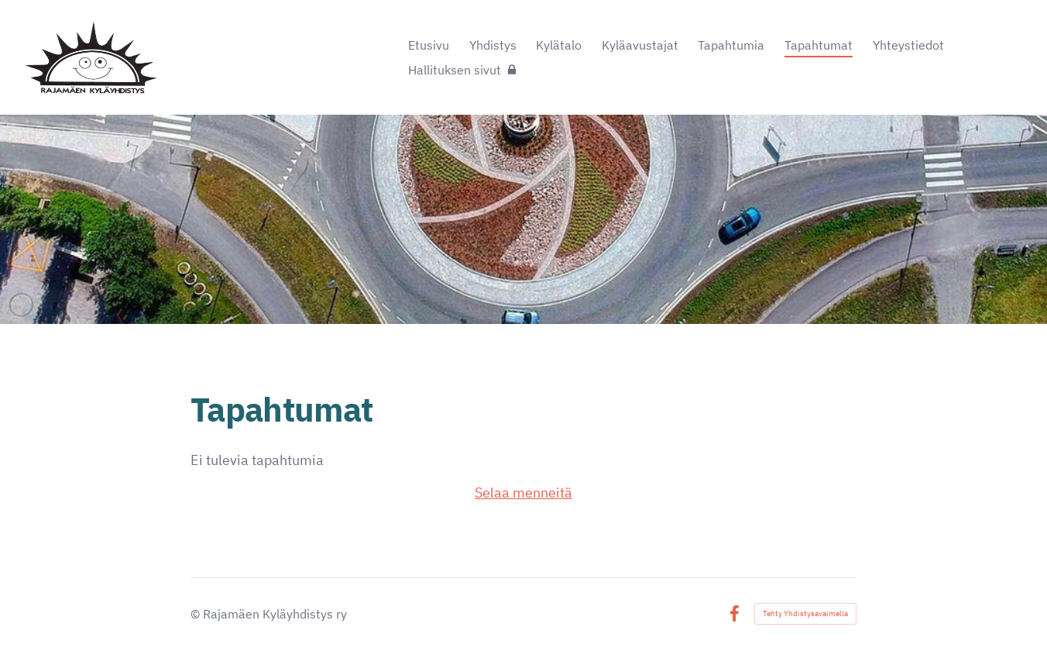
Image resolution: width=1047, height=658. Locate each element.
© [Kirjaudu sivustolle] (197, 614)
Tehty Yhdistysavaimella (805, 613)
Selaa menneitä (523, 492)
